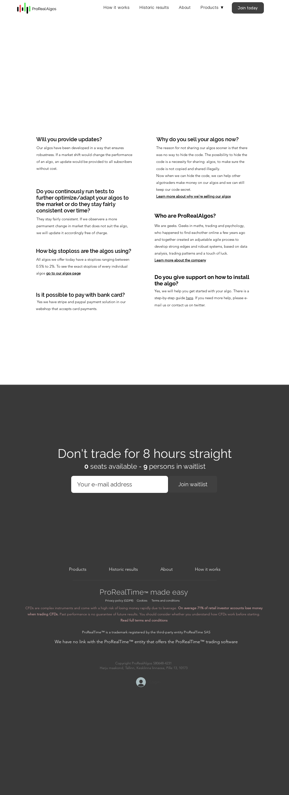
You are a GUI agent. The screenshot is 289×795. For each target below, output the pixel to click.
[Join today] (248, 8)
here (189, 297)
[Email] (118, 484)
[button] (212, 6)
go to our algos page (63, 273)
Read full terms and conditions (144, 620)
